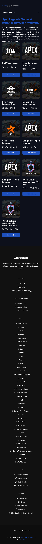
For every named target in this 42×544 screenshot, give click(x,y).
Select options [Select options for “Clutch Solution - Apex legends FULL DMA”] (31, 194)
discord (22, 540)
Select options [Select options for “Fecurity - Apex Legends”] (31, 75)
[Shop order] (21, 12)
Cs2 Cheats (21, 482)
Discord (21, 283)
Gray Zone (21, 422)
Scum (21, 415)
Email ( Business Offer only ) (21, 291)
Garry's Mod (21, 447)
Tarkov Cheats (21, 486)
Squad (21, 433)
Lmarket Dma (21, 506)
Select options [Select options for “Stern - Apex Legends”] (11, 153)
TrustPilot (21, 287)
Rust (21, 331)
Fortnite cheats (21, 475)
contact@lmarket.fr (28, 537)
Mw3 (21, 363)
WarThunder (21, 462)
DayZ (21, 378)
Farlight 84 (21, 458)
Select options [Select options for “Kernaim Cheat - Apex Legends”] (31, 114)
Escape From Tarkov (21, 411)
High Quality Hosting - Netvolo (21, 513)
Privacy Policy (21, 303)
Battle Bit (21, 404)
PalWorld (21, 455)
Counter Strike (21, 323)
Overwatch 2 (21, 418)
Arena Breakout (21, 389)
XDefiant (21, 371)
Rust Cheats (21, 478)
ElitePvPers (21, 509)
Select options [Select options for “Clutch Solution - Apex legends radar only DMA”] (11, 235)
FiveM (21, 327)
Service (21, 385)
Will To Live (21, 444)
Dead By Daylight (21, 436)
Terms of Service (21, 311)
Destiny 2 (21, 440)
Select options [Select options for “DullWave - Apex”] (11, 75)
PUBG (21, 407)
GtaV (21, 349)
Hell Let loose (21, 396)
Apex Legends (21, 367)
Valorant (21, 360)
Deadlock (21, 334)
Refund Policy (21, 307)
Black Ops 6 (21, 338)
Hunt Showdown (21, 429)
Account (21, 382)
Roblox (21, 353)
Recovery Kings (21, 498)
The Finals (21, 425)
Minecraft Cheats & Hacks (21, 451)
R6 (21, 356)
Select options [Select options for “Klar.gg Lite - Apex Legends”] (31, 153)
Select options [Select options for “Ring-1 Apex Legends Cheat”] (11, 114)
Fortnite (21, 345)
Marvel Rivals (21, 342)
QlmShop (21, 502)
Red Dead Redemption (21, 374)
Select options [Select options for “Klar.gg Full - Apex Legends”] (11, 194)
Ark (21, 400)
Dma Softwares (21, 393)
